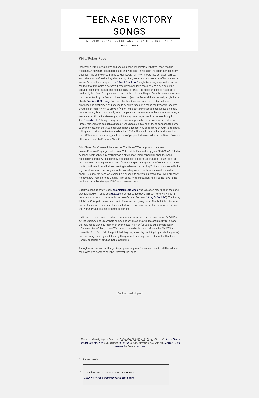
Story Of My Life (156, 197)
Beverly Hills (92, 120)
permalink (125, 342)
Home (124, 45)
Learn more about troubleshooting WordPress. (109, 377)
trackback (141, 346)
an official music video (125, 189)
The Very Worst (96, 342)
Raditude (116, 193)
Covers (84, 342)
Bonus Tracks (173, 339)
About (135, 45)
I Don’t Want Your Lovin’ (124, 82)
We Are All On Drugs (99, 101)
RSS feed (167, 342)
